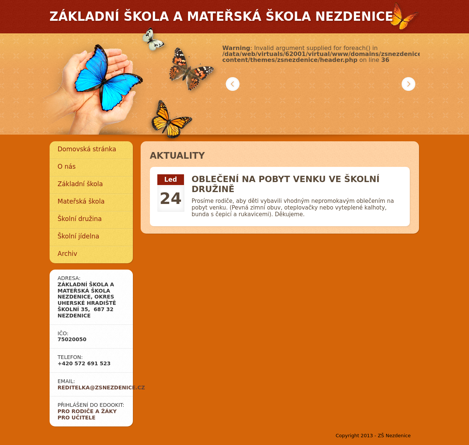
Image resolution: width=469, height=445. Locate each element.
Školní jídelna (79, 236)
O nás (67, 166)
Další (408, 84)
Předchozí (232, 84)
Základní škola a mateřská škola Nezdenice (221, 16)
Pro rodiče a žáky (87, 411)
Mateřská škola (81, 201)
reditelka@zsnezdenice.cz (101, 387)
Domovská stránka (87, 149)
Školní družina (80, 218)
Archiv (67, 253)
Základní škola (80, 184)
